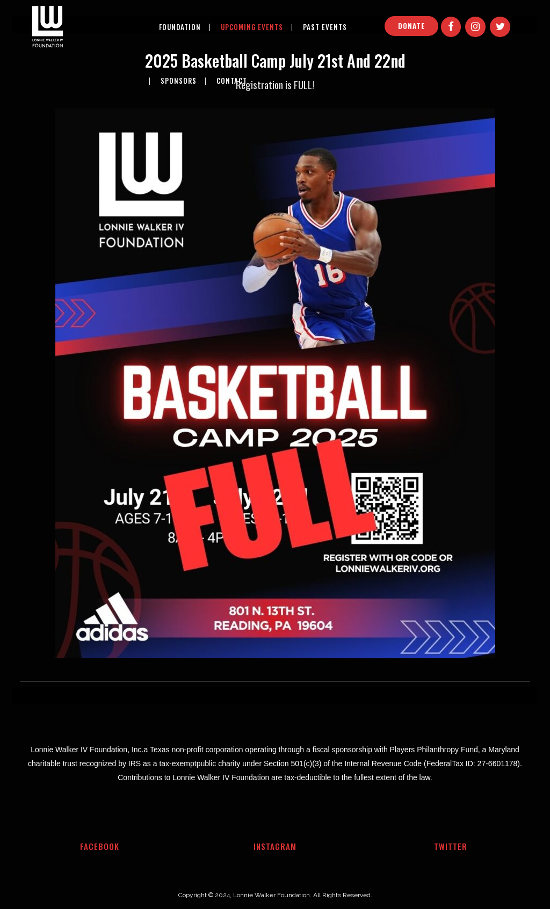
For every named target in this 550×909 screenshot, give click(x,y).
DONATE (411, 25)
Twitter (450, 846)
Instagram (275, 846)
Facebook (99, 846)
